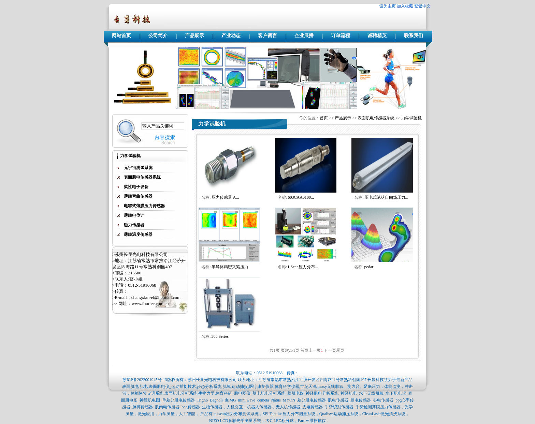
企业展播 (304, 35)
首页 (324, 118)
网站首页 (121, 35)
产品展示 (194, 35)
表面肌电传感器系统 (376, 118)
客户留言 (267, 35)
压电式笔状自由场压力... (386, 197)
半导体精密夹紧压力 (230, 266)
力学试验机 (411, 118)
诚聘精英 (377, 35)
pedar (369, 266)
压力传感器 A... (225, 197)
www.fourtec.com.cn (150, 303)
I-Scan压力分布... (303, 266)
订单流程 (340, 35)
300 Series (220, 336)
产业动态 (231, 35)
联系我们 (413, 35)
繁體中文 (422, 6)
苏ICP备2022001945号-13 (144, 379)
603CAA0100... (301, 197)
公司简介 (158, 35)
